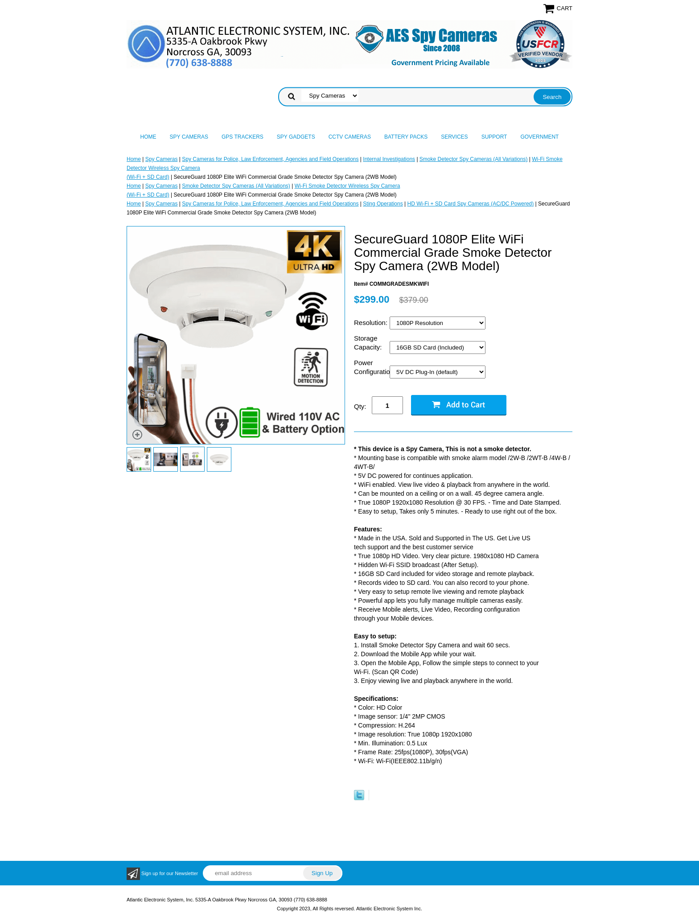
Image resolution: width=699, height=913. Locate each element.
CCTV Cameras (350, 137)
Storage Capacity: (369, 342)
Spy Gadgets (296, 137)
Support (494, 137)
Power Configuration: (372, 367)
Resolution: (371, 322)
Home (148, 137)
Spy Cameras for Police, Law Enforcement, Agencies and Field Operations (270, 159)
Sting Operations (383, 204)
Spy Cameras (189, 137)
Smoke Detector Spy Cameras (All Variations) (473, 159)
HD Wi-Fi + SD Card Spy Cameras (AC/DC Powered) (470, 204)
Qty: (360, 406)
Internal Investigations (389, 159)
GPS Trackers (242, 137)
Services (454, 137)
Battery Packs (406, 137)
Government (539, 137)
